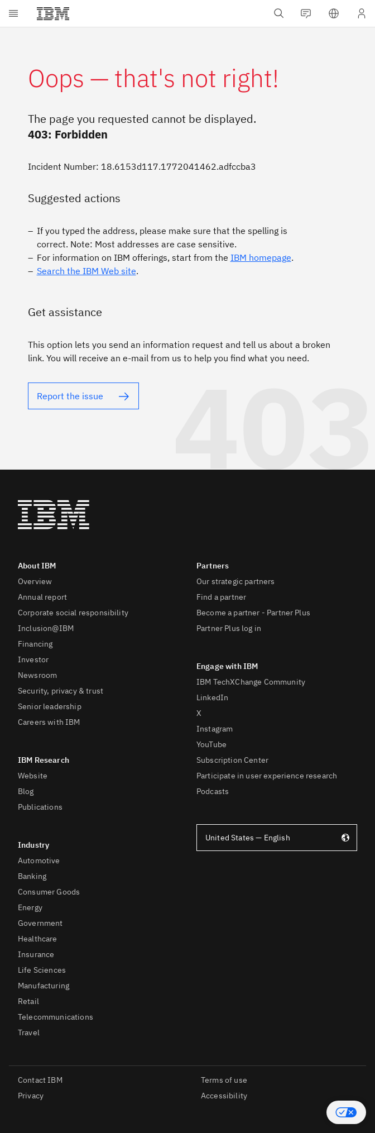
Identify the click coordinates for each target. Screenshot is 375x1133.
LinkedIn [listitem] (212, 697)
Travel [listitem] (29, 1032)
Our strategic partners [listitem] (235, 581)
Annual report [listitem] (42, 597)
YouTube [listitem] (211, 744)
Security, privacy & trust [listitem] (60, 691)
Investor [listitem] (33, 659)
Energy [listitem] (30, 907)
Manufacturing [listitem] (43, 986)
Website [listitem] (32, 776)
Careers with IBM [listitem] (49, 722)
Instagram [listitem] (214, 729)
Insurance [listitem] (36, 954)
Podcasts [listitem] (212, 791)
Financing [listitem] (35, 644)
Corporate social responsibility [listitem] (73, 613)
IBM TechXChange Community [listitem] (250, 682)
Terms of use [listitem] (224, 1080)
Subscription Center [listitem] (232, 760)
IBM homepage (260, 257)
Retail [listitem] (28, 1001)
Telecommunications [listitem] (55, 1017)
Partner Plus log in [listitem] (228, 628)
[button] (346, 1112)
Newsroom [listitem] (37, 675)
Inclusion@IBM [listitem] (46, 628)
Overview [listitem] (35, 581)
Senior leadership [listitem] (49, 706)
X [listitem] (198, 713)
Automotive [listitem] (39, 860)
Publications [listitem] (40, 807)
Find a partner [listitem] (221, 597)
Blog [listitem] (26, 791)
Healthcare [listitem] (37, 939)
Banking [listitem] (32, 876)
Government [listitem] (40, 923)
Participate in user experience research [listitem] (266, 776)
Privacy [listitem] (31, 1096)
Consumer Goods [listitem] (49, 892)
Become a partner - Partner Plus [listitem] (253, 613)
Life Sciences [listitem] (42, 970)
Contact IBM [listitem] (40, 1080)
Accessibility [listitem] (224, 1096)
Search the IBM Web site (86, 270)
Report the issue (70, 395)
